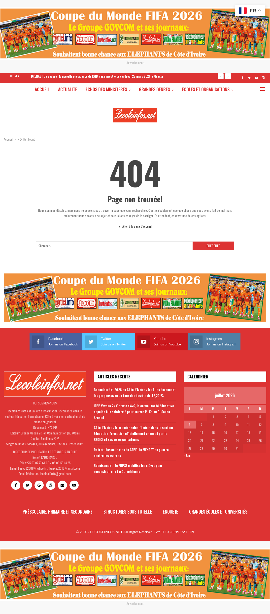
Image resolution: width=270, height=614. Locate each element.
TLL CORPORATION (177, 532)
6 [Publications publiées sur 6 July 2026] (190, 424)
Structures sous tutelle (127, 511)
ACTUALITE (56, 89)
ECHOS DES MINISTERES (95, 89)
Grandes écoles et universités (218, 511)
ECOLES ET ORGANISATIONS (196, 89)
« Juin (187, 455)
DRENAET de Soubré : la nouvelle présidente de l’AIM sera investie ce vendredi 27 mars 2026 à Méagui (97, 76)
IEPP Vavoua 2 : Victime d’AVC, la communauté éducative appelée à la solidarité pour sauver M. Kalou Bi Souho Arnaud (134, 411)
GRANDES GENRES (144, 89)
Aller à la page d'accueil (135, 226)
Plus (237, 89)
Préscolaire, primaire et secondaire (58, 511)
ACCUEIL (29, 89)
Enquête (170, 511)
